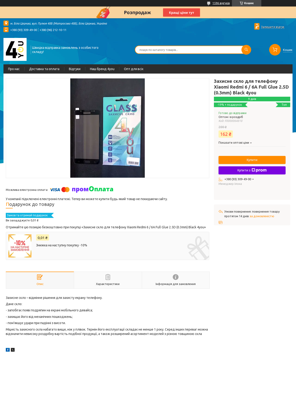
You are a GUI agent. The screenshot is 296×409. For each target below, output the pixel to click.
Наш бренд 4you (102, 69)
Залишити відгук (272, 26)
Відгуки (74, 69)
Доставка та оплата (44, 69)
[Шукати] (246, 50)
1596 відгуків (221, 3)
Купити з (252, 170)
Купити (252, 160)
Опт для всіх (133, 69)
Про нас (14, 69)
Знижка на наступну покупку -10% (61, 245)
